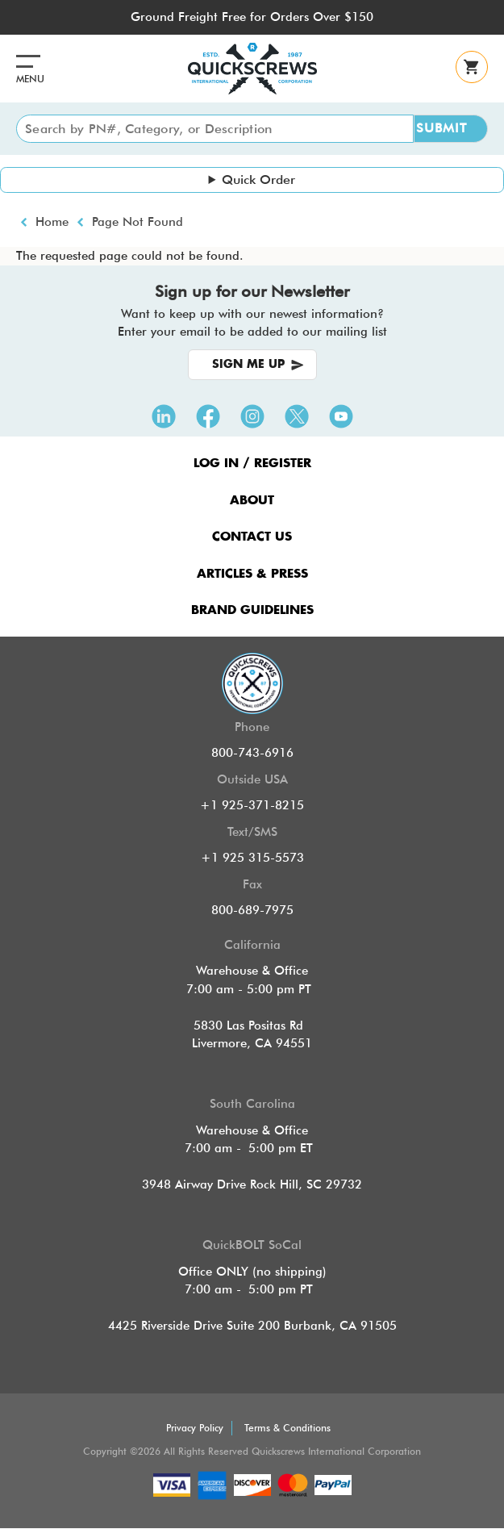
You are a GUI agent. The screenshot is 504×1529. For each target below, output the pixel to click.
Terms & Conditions (287, 1428)
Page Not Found (137, 222)
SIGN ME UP (248, 364)
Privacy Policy (194, 1428)
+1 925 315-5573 (252, 857)
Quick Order (258, 179)
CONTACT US (252, 537)
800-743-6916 (252, 753)
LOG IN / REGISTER (252, 463)
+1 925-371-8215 (252, 805)
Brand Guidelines (252, 610)
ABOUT (252, 501)
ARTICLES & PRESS (252, 574)
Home (52, 222)
